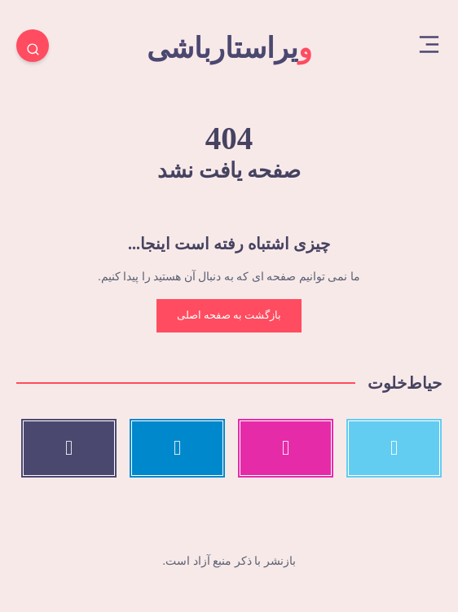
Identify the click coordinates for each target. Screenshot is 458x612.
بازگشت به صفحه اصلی (229, 315)
